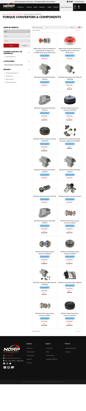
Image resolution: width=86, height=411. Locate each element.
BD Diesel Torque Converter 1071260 (45, 196)
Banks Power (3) (9, 79)
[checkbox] (4, 56)
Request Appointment (66, 7)
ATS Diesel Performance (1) (12, 73)
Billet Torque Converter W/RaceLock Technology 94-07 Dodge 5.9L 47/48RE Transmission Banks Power (45, 50)
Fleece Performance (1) (11, 82)
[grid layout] (79, 27)
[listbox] (17, 31)
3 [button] (79, 30)
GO (11, 45)
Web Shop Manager (59, 381)
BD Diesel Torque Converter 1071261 (70, 196)
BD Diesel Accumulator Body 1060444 (69, 282)
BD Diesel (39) (9, 76)
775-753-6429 (80, 1)
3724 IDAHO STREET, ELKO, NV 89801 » (45, 1)
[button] (21, 7)
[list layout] (81, 27)
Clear (24, 46)
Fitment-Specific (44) (10, 56)
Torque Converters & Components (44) (13, 65)
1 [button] (76, 30)
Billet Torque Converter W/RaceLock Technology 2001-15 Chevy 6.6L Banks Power (70, 50)
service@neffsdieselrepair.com (13, 358)
